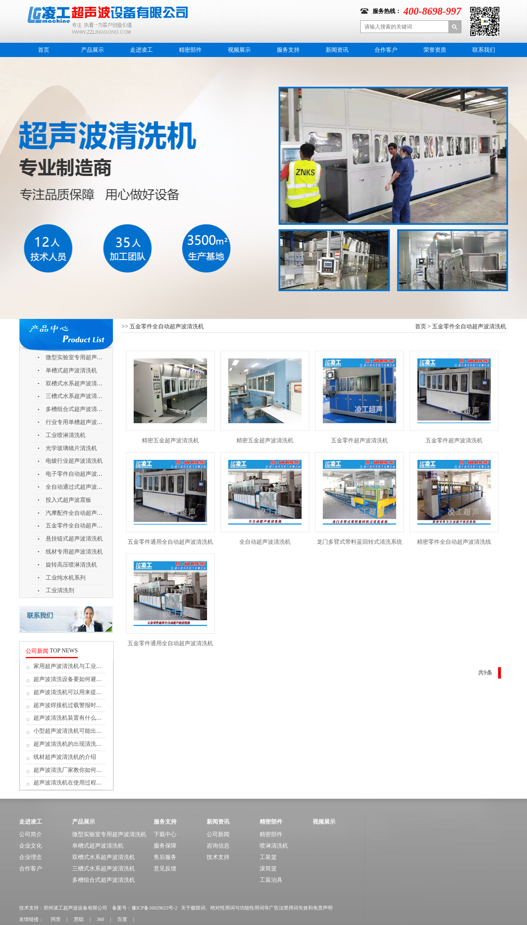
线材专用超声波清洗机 (74, 552)
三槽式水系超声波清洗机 (77, 396)
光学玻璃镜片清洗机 (71, 448)
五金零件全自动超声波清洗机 (83, 526)
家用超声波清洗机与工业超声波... (75, 666)
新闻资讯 (337, 50)
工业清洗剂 (60, 590)
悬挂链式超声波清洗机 (74, 539)
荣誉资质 (434, 50)
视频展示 (239, 50)
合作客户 (386, 50)
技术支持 (218, 857)
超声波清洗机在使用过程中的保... (75, 783)
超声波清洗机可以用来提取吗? (71, 692)
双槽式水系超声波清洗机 (77, 383)
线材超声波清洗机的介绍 (64, 757)
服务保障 (165, 846)
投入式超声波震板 (68, 500)
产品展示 (92, 50)
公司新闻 (218, 834)
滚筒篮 (268, 869)
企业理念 (30, 857)
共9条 (485, 673)
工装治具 (271, 880)
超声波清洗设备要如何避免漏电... (75, 679)
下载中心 (165, 834)
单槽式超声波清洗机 (71, 370)
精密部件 (190, 50)
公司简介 (30, 834)
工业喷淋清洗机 (66, 435)
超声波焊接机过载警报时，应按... (75, 705)
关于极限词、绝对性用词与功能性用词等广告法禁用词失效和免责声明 (257, 908)
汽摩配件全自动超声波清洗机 (83, 513)
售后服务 (165, 857)
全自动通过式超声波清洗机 (80, 487)
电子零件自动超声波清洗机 (80, 474)
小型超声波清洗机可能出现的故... (75, 731)
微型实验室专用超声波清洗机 (83, 357)
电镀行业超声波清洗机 (74, 461)
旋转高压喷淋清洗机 (71, 565)
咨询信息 (218, 846)
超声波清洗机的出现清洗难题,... (73, 744)
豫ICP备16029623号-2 (155, 908)
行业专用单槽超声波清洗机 (80, 422)
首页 (43, 50)
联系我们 (483, 50)
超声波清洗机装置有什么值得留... (75, 718)
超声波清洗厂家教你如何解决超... (75, 770)
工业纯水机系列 (66, 578)
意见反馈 (165, 869)
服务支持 (288, 50)
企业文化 (30, 846)
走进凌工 (141, 50)
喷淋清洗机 (274, 846)
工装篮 (268, 857)
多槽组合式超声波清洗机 (77, 409)
